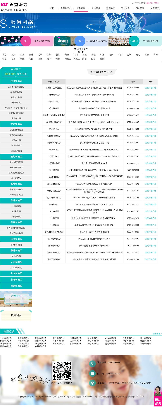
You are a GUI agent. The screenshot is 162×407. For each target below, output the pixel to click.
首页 (51, 8)
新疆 (93, 54)
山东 (22, 54)
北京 (4, 54)
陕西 (22, 59)
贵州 (129, 54)
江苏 (49, 54)
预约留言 (140, 8)
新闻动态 (110, 8)
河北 (58, 59)
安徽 (67, 54)
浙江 (58, 54)
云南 (138, 54)
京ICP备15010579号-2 (62, 397)
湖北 (40, 59)
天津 (49, 59)
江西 (31, 59)
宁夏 (4, 59)
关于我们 (154, 8)
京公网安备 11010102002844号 (84, 397)
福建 (84, 54)
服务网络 (81, 8)
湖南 (102, 59)
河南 (111, 54)
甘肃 (13, 59)
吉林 (31, 54)
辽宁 (40, 54)
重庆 (147, 54)
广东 (102, 54)
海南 (84, 59)
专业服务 (96, 8)
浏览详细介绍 (150, 88)
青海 (156, 54)
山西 (93, 59)
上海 (13, 54)
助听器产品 (66, 8)
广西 (120, 54)
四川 (75, 54)
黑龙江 (76, 59)
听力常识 (125, 8)
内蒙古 (68, 59)
